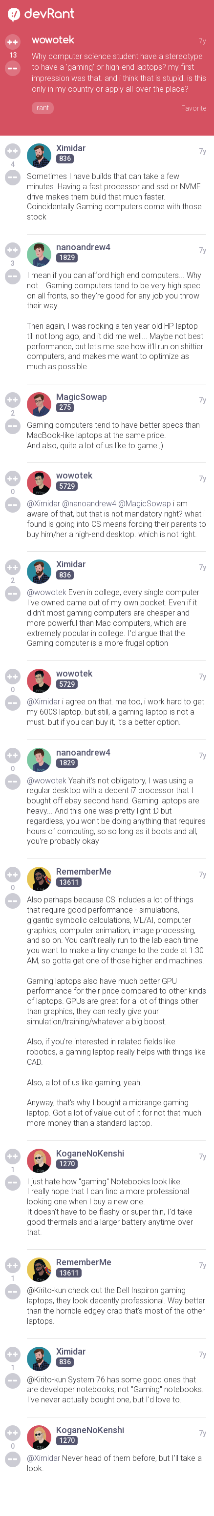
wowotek (53, 40)
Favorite (193, 108)
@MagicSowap (144, 503)
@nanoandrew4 (89, 503)
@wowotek (46, 592)
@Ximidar (43, 503)
